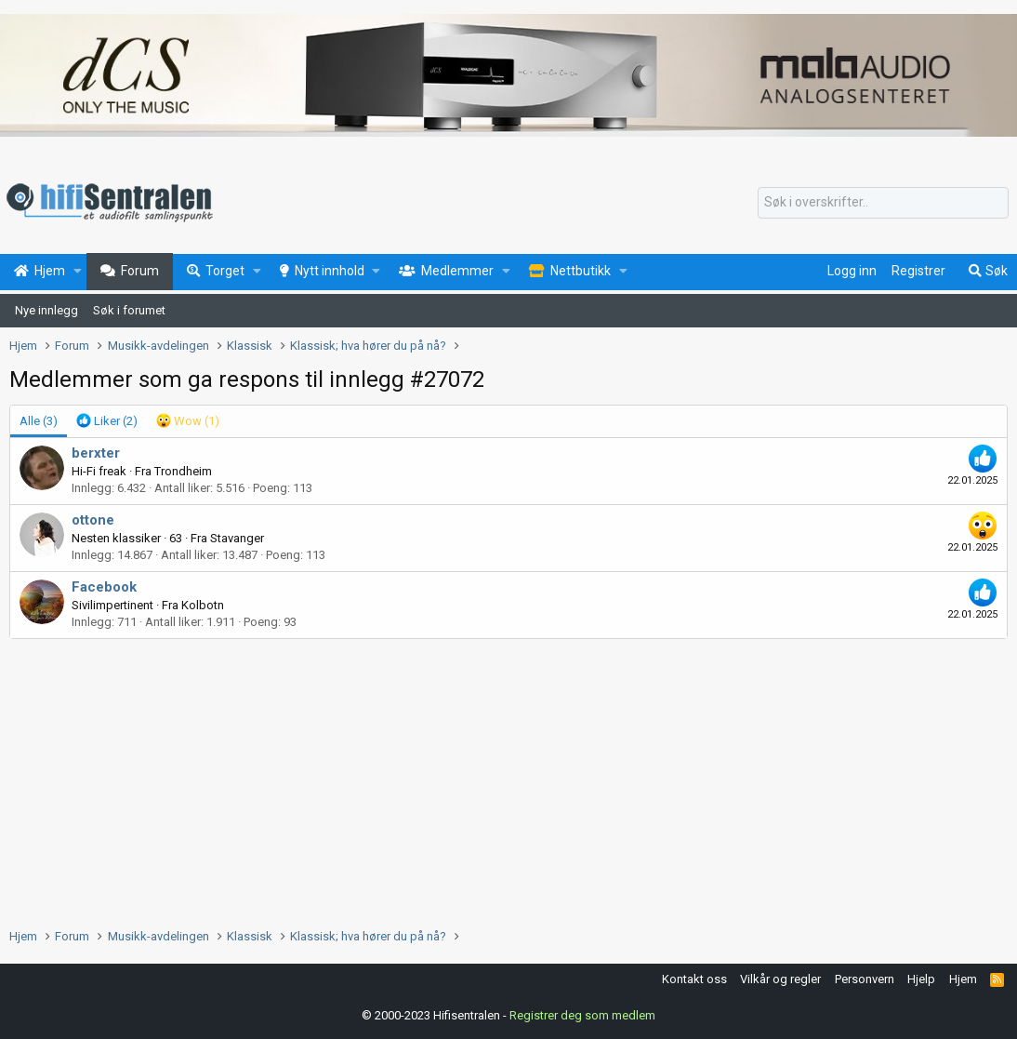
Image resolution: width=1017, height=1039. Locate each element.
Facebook (104, 587)
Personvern (864, 979)
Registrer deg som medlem (582, 1015)
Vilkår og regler (780, 979)
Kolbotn (202, 605)
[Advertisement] (508, 778)
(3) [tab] (39, 421)
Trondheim (183, 471)
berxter (96, 453)
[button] (77, 271)
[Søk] (883, 203)
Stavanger (237, 538)
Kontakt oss (694, 979)
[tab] (107, 421)
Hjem (963, 979)
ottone (93, 520)
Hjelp (921, 979)
